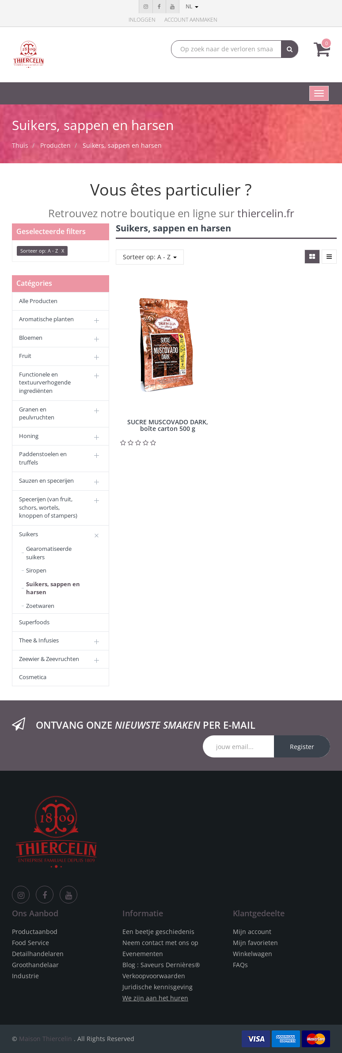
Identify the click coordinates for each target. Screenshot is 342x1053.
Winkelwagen (252, 953)
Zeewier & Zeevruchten (49, 659)
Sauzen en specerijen (46, 480)
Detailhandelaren (38, 953)
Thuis (20, 145)
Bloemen (30, 338)
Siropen (36, 570)
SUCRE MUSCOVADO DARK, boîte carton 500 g (167, 425)
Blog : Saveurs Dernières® (161, 965)
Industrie (25, 976)
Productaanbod (34, 931)
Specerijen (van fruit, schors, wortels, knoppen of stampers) (48, 507)
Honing (28, 436)
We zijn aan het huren (155, 998)
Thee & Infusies (39, 640)
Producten (55, 145)
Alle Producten (38, 301)
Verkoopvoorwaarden (153, 976)
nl (192, 6)
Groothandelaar (35, 965)
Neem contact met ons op (160, 942)
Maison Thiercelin (45, 1038)
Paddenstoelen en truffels (43, 458)
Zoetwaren (40, 606)
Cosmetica (32, 677)
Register (302, 746)
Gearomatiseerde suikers (49, 553)
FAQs (240, 965)
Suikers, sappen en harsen (122, 145)
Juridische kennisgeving (157, 987)
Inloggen (142, 19)
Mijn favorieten (255, 942)
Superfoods (34, 622)
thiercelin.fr (265, 213)
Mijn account (252, 931)
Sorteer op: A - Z (150, 257)
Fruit (25, 356)
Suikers (28, 534)
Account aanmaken (190, 19)
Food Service (30, 942)
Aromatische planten (46, 319)
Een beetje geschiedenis (158, 931)
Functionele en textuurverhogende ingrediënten (45, 382)
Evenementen (142, 953)
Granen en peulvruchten (36, 413)
